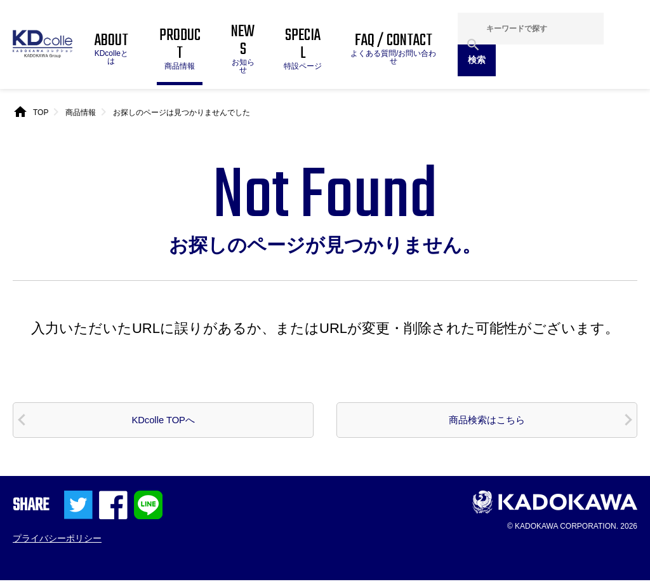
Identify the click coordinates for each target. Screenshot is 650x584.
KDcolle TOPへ (163, 422)
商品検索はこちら (487, 422)
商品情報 (80, 112)
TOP (40, 112)
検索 (477, 60)
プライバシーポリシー (57, 541)
